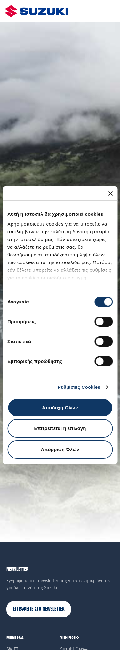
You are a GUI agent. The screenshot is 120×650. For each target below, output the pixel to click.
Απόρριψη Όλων (60, 449)
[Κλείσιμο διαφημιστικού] (110, 193)
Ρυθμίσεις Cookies (79, 387)
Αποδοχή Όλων (60, 407)
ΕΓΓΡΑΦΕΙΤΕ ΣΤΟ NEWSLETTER (39, 609)
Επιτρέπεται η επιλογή (60, 428)
